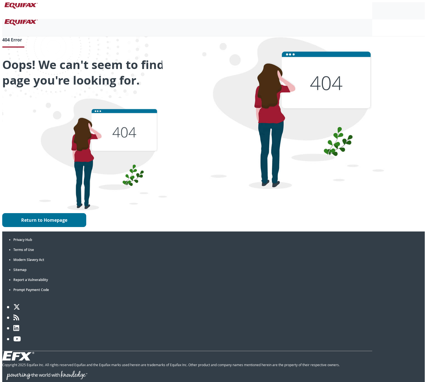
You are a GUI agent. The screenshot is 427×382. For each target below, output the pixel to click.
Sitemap (19, 269)
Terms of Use (23, 249)
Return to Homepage (44, 220)
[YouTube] (17, 338)
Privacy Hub (22, 239)
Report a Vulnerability (30, 279)
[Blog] (16, 317)
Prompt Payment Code (31, 289)
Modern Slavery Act (28, 259)
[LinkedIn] (16, 328)
